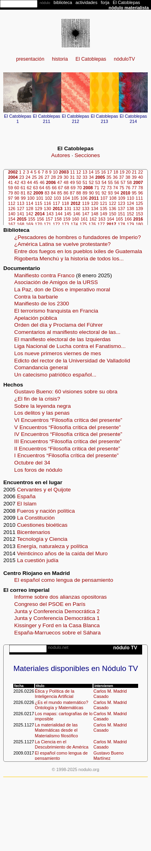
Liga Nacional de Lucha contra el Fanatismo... (70, 346)
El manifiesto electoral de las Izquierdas (62, 339)
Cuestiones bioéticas (42, 525)
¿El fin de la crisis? (37, 399)
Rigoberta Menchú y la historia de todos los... (69, 259)
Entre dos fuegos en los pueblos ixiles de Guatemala (78, 251)
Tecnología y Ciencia (42, 539)
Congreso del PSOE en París (49, 604)
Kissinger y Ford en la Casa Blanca (56, 625)
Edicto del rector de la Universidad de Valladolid (72, 361)
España (26, 496)
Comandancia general (41, 367)
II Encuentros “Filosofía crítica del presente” (67, 449)
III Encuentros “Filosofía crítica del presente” (68, 441)
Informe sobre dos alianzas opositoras (60, 597)
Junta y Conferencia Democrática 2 (56, 611)
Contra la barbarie (36, 297)
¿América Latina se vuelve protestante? (62, 244)
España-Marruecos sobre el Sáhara (57, 633)
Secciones (87, 155)
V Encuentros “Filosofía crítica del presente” (67, 427)
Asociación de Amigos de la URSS (56, 282)
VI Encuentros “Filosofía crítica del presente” (68, 420)
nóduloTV (124, 59)
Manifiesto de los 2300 (41, 304)
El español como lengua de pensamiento (63, 580)
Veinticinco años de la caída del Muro (62, 553)
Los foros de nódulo (38, 470)
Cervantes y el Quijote (44, 490)
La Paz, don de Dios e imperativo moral (62, 289)
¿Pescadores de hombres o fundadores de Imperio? (77, 237)
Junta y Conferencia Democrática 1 (56, 618)
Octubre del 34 (32, 463)
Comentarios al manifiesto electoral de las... (67, 332)
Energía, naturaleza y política (52, 546)
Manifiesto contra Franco (44, 275)
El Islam (26, 504)
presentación (30, 59)
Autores (60, 155)
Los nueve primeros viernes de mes (57, 353)
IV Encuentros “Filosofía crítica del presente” (68, 434)
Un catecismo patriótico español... (55, 375)
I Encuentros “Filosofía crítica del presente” (66, 455)
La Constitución (36, 518)
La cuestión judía (37, 560)
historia (60, 59)
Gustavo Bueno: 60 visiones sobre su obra (65, 392)
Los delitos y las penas (42, 413)
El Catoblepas (91, 59)
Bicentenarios (33, 532)
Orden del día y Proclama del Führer (58, 325)
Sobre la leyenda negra (42, 406)
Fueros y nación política (46, 511)
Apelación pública (35, 318)
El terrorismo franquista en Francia (56, 311)
